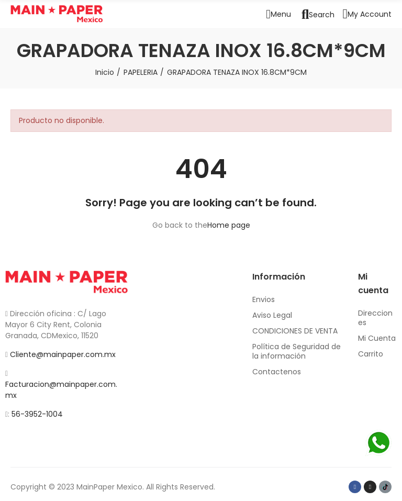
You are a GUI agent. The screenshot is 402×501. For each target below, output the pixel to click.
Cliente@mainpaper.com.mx (63, 354)
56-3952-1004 (37, 414)
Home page (228, 225)
